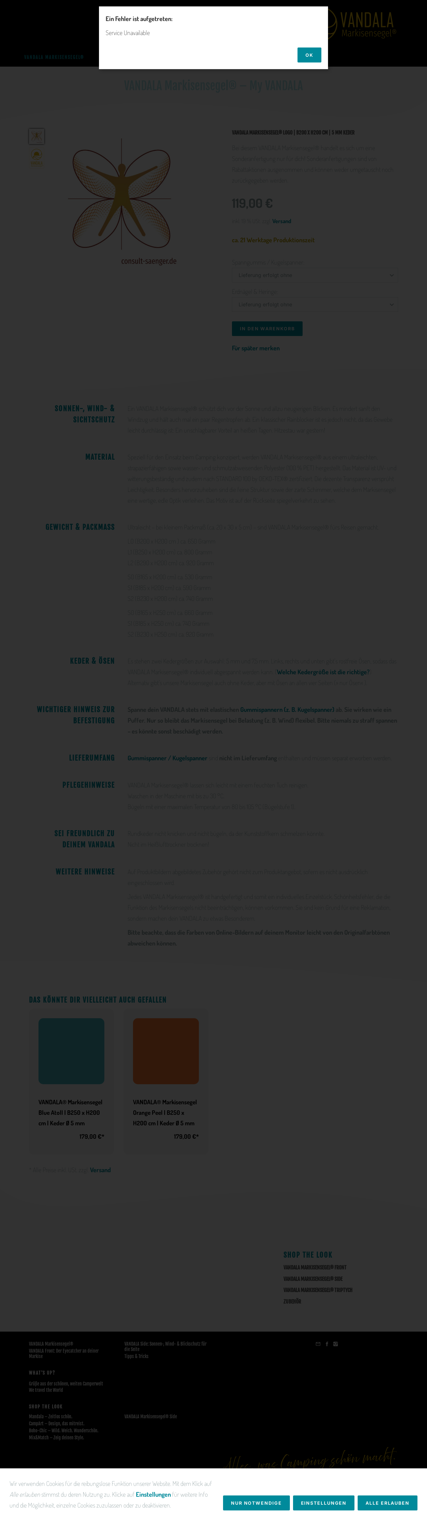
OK (309, 55)
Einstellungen (153, 1513)
